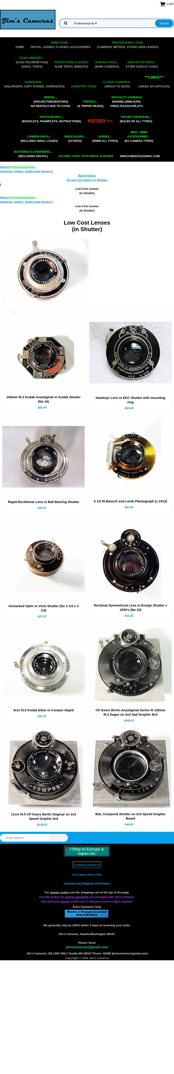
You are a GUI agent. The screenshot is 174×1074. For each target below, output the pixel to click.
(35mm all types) (105, 138)
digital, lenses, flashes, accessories (60, 45)
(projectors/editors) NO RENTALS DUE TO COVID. (51, 102)
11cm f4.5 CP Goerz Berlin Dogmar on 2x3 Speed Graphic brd (43, 816)
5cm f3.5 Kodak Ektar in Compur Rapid (43, 710)
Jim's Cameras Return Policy (87, 875)
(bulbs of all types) (136, 119)
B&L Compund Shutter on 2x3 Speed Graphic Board (130, 816)
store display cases (142, 64)
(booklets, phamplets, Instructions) (51, 119)
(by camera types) (139, 136)
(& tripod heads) (90, 104)
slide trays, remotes (71, 64)
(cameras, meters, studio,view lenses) (127, 45)
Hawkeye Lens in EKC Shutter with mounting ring (130, 400)
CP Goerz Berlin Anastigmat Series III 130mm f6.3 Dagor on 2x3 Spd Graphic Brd (130, 712)
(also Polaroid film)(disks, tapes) (32, 62)
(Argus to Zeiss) (117, 84)
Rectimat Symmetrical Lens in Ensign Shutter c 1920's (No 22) (130, 607)
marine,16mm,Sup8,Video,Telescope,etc (126, 102)
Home (20, 47)
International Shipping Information (87, 883)
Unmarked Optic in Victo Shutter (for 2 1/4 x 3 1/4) (43, 608)
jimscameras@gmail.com (140, 156)
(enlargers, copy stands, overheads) (34, 84)
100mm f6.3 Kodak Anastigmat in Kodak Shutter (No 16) (43, 399)
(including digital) (33, 154)
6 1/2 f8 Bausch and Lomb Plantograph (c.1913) (130, 501)
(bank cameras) (107, 64)
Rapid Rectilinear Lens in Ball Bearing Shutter (43, 502)
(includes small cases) (39, 138)
